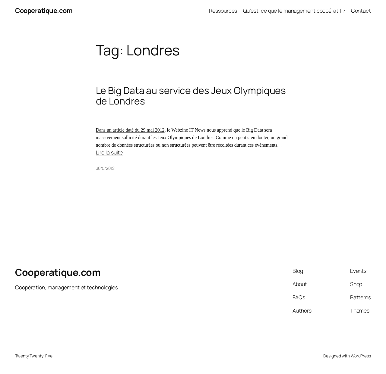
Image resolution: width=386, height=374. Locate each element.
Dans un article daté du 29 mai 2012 (130, 129)
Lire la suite (109, 152)
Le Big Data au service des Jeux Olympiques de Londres (191, 96)
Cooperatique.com (43, 10)
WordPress (361, 356)
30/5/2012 (105, 168)
